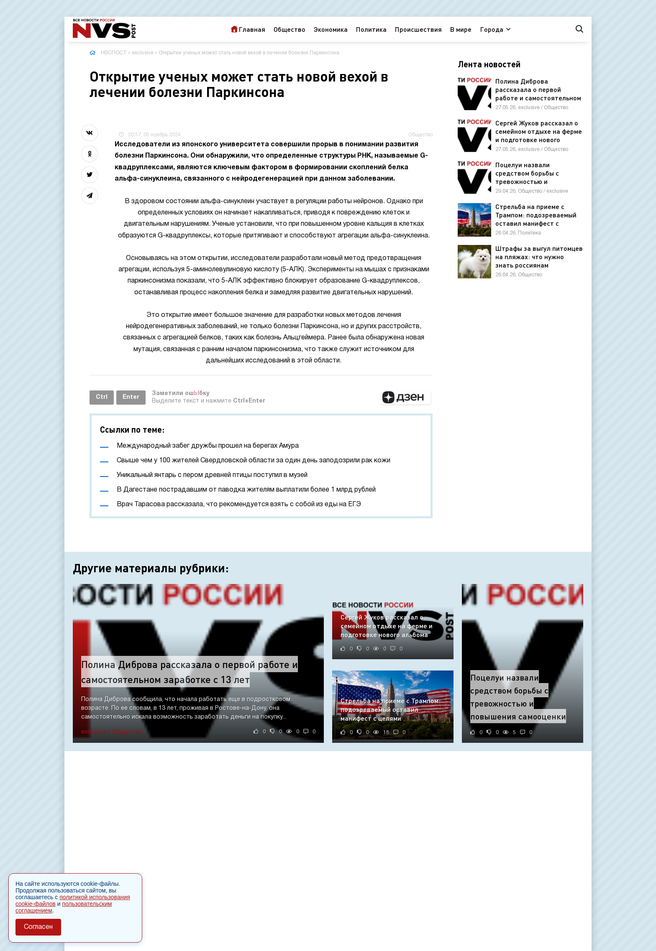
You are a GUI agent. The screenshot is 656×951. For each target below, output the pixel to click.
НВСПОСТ (114, 53)
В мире (461, 29)
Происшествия (418, 29)
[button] (405, 397)
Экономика (331, 29)
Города (491, 29)
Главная (251, 29)
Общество (289, 29)
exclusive (143, 53)
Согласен (38, 927)
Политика (371, 29)
